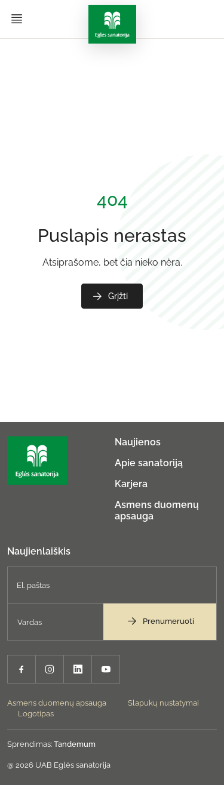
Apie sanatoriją (149, 463)
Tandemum (75, 744)
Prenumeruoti (160, 621)
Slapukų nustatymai (163, 702)
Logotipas (36, 713)
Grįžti (109, 296)
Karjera (131, 484)
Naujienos (138, 442)
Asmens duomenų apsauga (56, 702)
